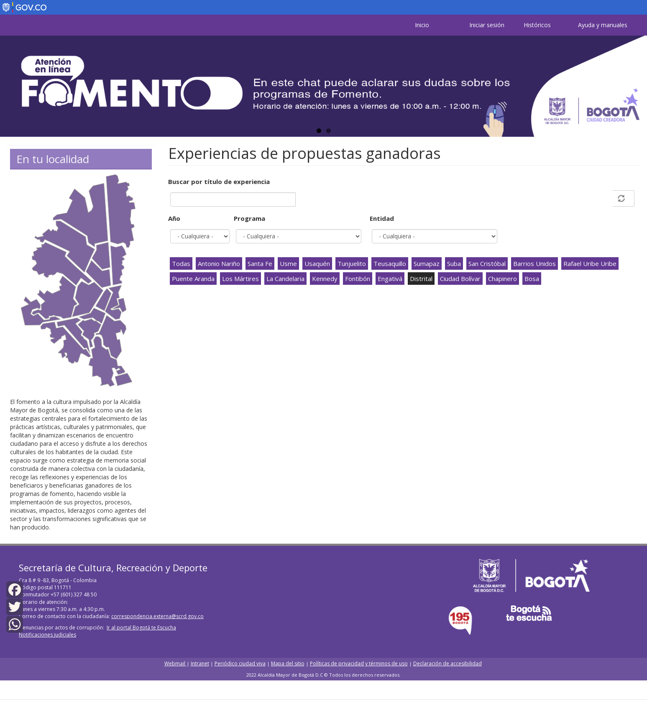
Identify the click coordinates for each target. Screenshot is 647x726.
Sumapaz (427, 263)
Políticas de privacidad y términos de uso (359, 663)
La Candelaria (285, 278)
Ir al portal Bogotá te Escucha (141, 627)
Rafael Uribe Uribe (589, 263)
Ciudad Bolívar (460, 278)
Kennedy (325, 278)
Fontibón (357, 278)
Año (174, 218)
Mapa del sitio (287, 663)
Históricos (537, 25)
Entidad (382, 218)
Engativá (390, 278)
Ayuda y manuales (602, 25)
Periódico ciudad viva (240, 663)
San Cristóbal (487, 263)
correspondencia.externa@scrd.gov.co (157, 616)
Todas (181, 263)
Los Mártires (240, 278)
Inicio (422, 25)
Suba (454, 263)
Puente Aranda (193, 278)
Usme (288, 263)
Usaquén (317, 263)
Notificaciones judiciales (47, 634)
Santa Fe (260, 263)
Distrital (421, 278)
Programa (249, 218)
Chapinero (502, 278)
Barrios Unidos (534, 263)
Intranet (200, 663)
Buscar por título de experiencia (219, 181)
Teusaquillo (389, 263)
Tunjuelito (352, 263)
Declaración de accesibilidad (447, 663)
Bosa (531, 278)
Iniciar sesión (486, 25)
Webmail (175, 663)
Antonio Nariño (219, 263)
